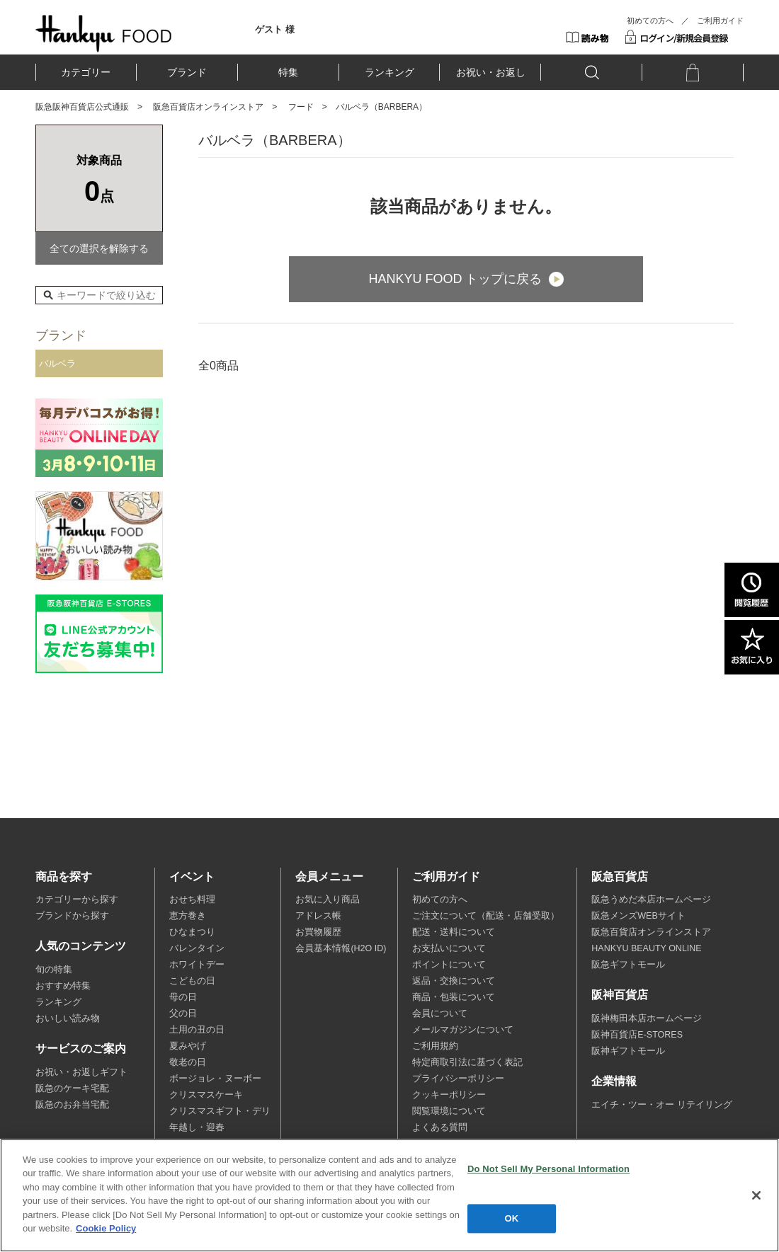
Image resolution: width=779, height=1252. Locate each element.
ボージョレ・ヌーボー (215, 1079)
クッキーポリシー (449, 1095)
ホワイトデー (196, 965)
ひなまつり (192, 932)
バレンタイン (196, 948)
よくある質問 (439, 1127)
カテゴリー (85, 72)
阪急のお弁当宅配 (72, 1105)
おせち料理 (192, 899)
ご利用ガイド (720, 20)
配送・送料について (453, 932)
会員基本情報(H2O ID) (340, 948)
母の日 (183, 997)
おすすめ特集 (63, 986)
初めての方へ (650, 20)
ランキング (389, 72)
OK (512, 1218)
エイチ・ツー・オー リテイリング (661, 1105)
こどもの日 (192, 981)
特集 (288, 72)
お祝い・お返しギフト (81, 1072)
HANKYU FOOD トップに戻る (455, 279)
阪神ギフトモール (628, 1051)
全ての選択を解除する (99, 248)
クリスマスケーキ (206, 1095)
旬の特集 (53, 970)
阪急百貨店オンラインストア (208, 107)
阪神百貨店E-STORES (637, 1035)
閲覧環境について (449, 1111)
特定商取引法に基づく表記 (467, 1062)
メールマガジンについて (462, 1030)
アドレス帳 (318, 916)
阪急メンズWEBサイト (638, 916)
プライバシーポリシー (458, 1079)
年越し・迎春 (196, 1127)
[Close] (756, 1195)
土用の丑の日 (196, 1030)
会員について (439, 1013)
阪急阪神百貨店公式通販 (82, 107)
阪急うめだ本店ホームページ (651, 899)
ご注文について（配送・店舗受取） (485, 916)
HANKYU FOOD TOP (103, 33)
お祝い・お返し (490, 72)
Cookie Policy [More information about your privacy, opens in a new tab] (106, 1228)
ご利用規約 (435, 1046)
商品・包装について (453, 997)
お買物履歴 (318, 932)
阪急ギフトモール (628, 965)
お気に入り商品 (327, 899)
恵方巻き (187, 916)
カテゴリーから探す (76, 899)
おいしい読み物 (67, 1018)
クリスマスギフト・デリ (220, 1111)
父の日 (183, 1013)
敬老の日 (187, 1062)
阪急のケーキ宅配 (72, 1088)
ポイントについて (449, 965)
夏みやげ (187, 1046)
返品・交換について (453, 981)
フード (301, 107)
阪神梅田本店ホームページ (646, 1018)
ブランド (187, 72)
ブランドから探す (72, 916)
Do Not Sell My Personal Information (548, 1169)
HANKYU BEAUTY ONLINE (646, 948)
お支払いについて (449, 948)
